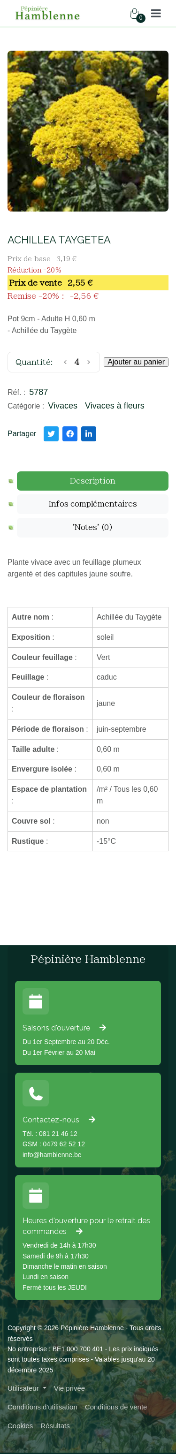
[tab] (92, 481)
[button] (156, 13)
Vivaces (62, 405)
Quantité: (34, 362)
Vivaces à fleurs (115, 405)
